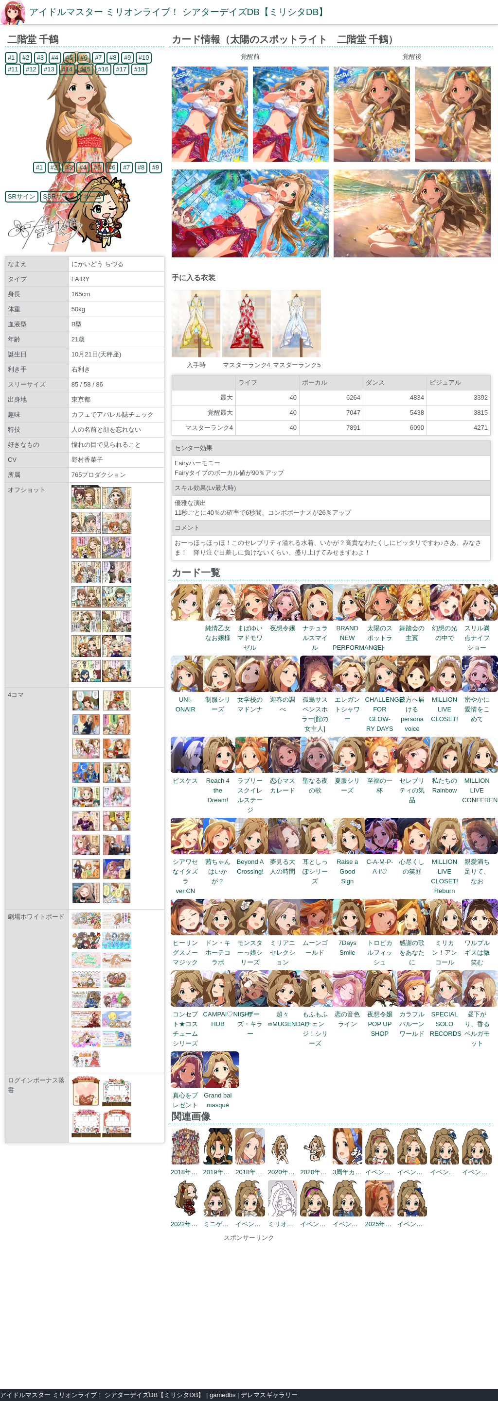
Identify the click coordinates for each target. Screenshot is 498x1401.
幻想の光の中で (448, 628)
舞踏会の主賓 (415, 628)
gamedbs (222, 1395)
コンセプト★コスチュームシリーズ (189, 1024)
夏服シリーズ (351, 780)
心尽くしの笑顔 (415, 861)
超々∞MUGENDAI (287, 1014)
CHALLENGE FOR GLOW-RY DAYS (384, 709)
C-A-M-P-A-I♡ (383, 861)
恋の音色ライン (351, 1014)
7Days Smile (351, 942)
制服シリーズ (221, 699)
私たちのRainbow (448, 780)
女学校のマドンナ (253, 699)
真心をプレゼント (189, 1095)
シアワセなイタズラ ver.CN (189, 871)
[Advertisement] (249, 1311)
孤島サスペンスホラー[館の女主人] (318, 709)
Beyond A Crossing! (253, 861)
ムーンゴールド (318, 942)
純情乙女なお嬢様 (221, 628)
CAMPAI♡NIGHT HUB (228, 1014)
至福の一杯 (383, 780)
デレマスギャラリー (269, 1395)
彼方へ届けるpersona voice (415, 709)
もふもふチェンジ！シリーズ (318, 1024)
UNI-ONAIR (189, 699)
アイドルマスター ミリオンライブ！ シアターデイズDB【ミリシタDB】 (178, 12)
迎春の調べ (286, 699)
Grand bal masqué (221, 1095)
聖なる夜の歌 (318, 780)
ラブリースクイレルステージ (253, 790)
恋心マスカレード (286, 780)
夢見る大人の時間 (286, 861)
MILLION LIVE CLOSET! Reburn (448, 871)
